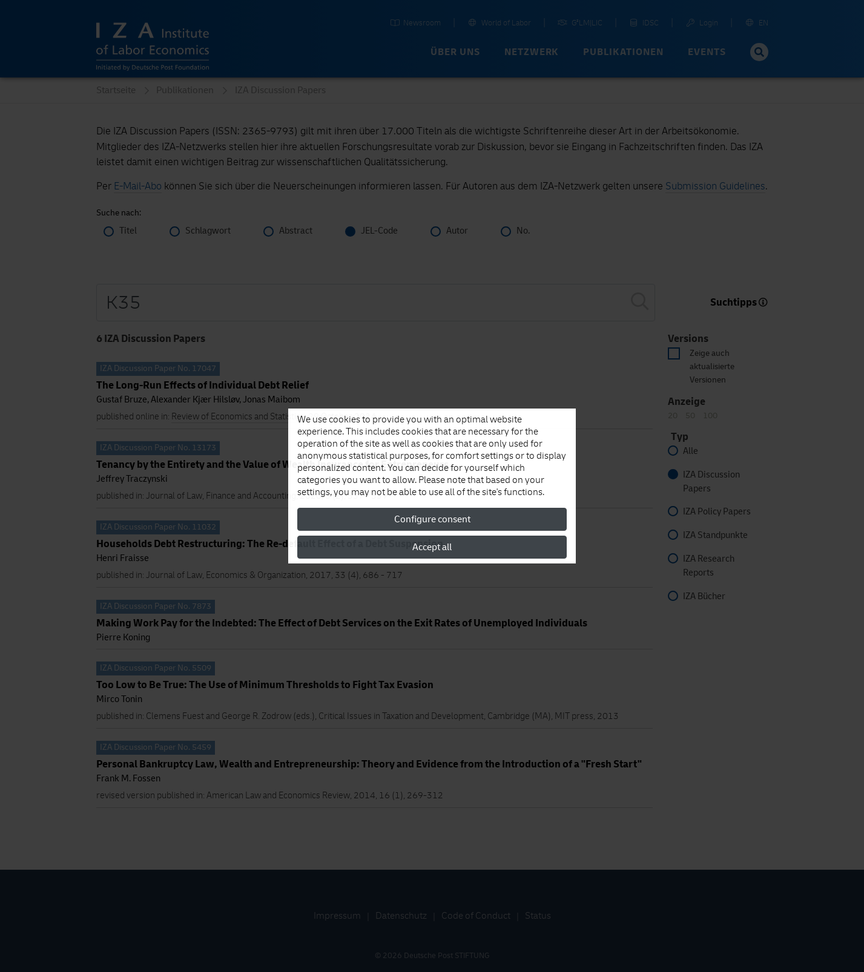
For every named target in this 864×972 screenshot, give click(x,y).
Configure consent (432, 519)
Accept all (432, 547)
